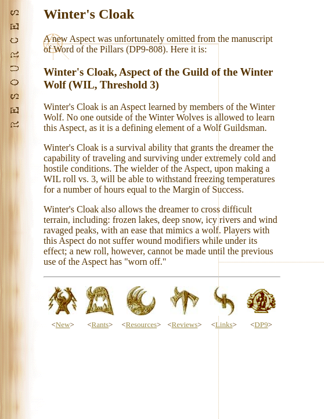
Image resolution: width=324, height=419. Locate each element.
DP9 (261, 324)
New (63, 324)
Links (224, 324)
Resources (141, 324)
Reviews (185, 324)
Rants (100, 324)
